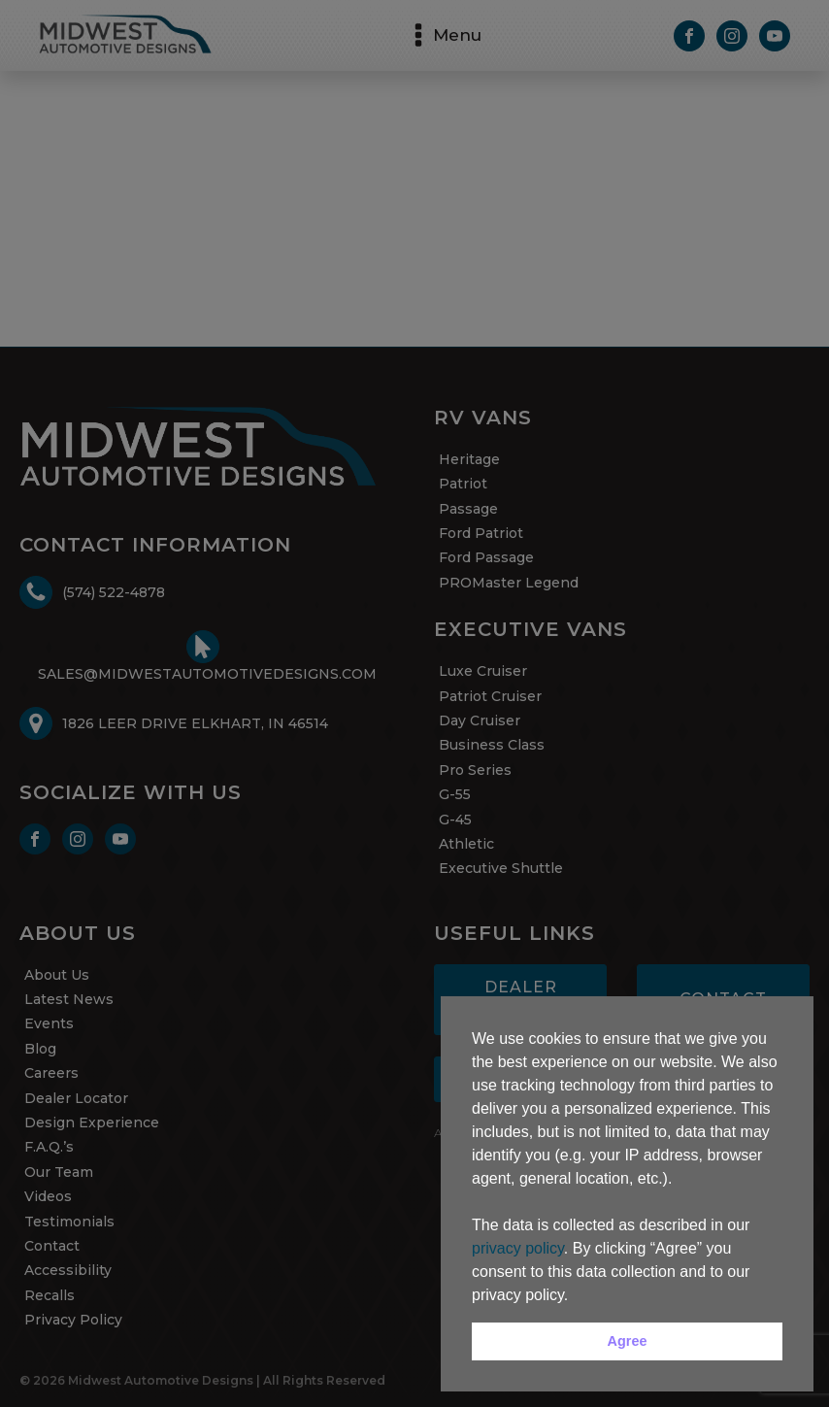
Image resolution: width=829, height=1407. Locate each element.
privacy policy (518, 1248)
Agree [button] (627, 1341)
